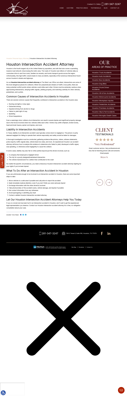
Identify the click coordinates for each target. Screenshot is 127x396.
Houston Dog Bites (99, 84)
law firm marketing (50, 248)
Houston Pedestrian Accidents (103, 104)
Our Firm (70, 8)
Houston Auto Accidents (101, 76)
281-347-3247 (112, 4)
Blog (105, 8)
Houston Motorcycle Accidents (104, 97)
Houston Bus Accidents (101, 80)
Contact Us (114, 8)
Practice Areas (82, 8)
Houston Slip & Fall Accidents (103, 112)
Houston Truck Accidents (102, 72)
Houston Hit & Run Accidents (103, 93)
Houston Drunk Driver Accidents (100, 88)
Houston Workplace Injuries (102, 101)
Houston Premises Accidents (103, 108)
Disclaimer (81, 247)
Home (62, 8)
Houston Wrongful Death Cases (104, 116)
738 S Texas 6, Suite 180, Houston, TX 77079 (81, 233)
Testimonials (96, 8)
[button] (100, 182)
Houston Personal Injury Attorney (17, 58)
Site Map (73, 247)
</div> (12, 389)
